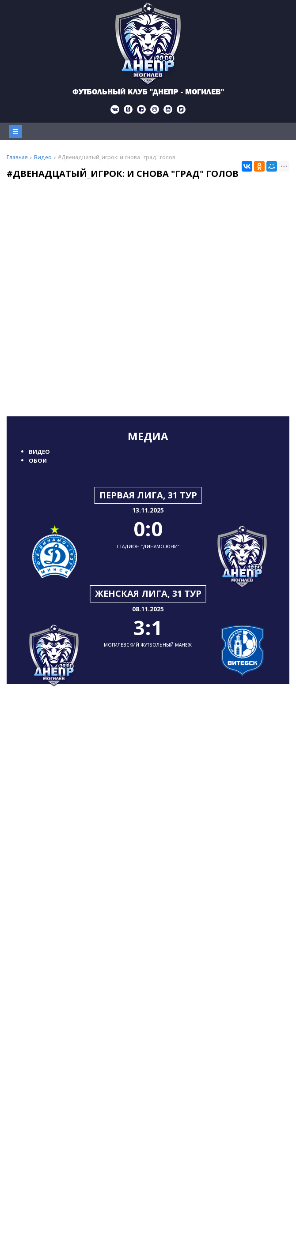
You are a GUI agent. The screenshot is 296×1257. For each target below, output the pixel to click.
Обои (38, 460)
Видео (39, 452)
